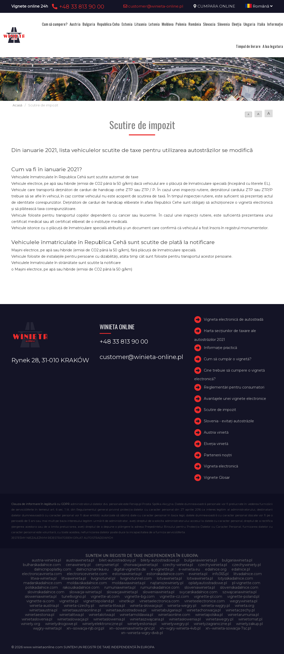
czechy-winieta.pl (178, 564)
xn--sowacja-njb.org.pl (85, 628)
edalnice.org (215, 569)
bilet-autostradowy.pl (117, 560)
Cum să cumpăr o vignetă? (227, 359)
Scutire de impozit (220, 409)
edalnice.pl (241, 569)
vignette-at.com (105, 596)
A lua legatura (273, 46)
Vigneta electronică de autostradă (233, 319)
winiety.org (30, 623)
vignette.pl (68, 601)
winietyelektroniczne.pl (102, 623)
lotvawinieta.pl (169, 578)
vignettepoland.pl (98, 601)
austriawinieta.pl (80, 560)
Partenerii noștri (218, 455)
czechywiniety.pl (246, 564)
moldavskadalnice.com (87, 583)
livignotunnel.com (136, 578)
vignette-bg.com (140, 596)
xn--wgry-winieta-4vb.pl (180, 628)
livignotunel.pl (103, 578)
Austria (75, 24)
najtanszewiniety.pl (166, 583)
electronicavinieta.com (42, 574)
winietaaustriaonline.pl (81, 610)
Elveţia (236, 24)
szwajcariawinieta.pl (239, 592)
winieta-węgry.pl (215, 605)
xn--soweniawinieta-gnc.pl (132, 628)
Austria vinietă (216, 432)
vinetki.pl (126, 601)
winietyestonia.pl (141, 623)
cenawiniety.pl (78, 564)
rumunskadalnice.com (159, 587)
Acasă (17, 105)
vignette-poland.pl (243, 596)
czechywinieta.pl (212, 564)
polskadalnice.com (41, 587)
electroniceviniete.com (87, 574)
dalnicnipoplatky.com (52, 569)
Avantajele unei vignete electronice (235, 398)
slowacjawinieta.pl (122, 592)
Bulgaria (88, 24)
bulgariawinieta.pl (237, 560)
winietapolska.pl (209, 614)
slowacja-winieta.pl (85, 592)
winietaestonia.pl (39, 614)
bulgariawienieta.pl (200, 560)
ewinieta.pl (198, 574)
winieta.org (244, 605)
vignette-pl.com (208, 596)
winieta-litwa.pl (112, 605)
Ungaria (249, 24)
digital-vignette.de (130, 569)
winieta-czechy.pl (79, 605)
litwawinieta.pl (74, 578)
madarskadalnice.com (42, 583)
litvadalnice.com (248, 574)
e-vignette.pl (162, 569)
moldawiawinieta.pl (128, 583)
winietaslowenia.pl (109, 619)
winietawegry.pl (219, 619)
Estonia (127, 24)
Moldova (168, 24)
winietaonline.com (174, 614)
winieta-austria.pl (44, 605)
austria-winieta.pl (46, 560)
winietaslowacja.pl (72, 619)
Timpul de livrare (248, 46)
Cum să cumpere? (55, 24)
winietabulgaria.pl (166, 610)
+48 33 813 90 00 (77, 6)
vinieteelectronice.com (204, 601)
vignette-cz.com (174, 596)
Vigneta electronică (221, 466)
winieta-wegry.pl (181, 605)
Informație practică (220, 347)
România (194, 24)
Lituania (140, 24)
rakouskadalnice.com (81, 587)
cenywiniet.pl (107, 564)
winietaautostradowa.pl (126, 610)
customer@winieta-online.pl (153, 6)
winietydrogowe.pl (61, 623)
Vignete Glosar (217, 477)
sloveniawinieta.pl (199, 587)
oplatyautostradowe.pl (207, 583)
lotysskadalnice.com (235, 578)
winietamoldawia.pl (136, 614)
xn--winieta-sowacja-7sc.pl (228, 628)
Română (259, 6)
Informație (275, 24)
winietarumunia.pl (243, 614)
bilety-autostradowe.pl (160, 560)
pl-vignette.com (246, 583)
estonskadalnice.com (165, 574)
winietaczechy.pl (240, 610)
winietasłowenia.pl (185, 619)
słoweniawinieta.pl (40, 596)
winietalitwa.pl (71, 614)
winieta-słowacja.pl (146, 605)
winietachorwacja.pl (204, 610)
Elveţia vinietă (216, 443)
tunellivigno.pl (74, 596)
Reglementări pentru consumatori (234, 387)
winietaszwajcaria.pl (147, 619)
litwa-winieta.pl (43, 578)
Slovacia (209, 24)
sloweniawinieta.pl (158, 592)
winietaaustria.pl (43, 610)
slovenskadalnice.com (239, 587)
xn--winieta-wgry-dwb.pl (142, 633)
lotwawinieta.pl (200, 578)
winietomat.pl (250, 619)
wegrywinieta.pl (243, 601)
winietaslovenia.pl (37, 619)
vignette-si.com (40, 601)
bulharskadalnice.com (42, 564)
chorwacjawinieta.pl (141, 564)
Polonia (181, 24)
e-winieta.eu (189, 569)
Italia (261, 24)
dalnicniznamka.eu (92, 569)
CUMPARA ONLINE (216, 6)
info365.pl (220, 574)
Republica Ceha (108, 24)
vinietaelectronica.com (159, 601)
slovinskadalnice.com (45, 592)
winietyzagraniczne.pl (212, 623)
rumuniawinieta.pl (119, 587)
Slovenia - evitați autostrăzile (229, 421)
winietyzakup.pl (249, 623)
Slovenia (223, 24)
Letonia (154, 24)
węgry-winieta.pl (47, 628)
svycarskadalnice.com (198, 592)
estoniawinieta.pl (126, 574)
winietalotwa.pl (102, 614)
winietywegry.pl (175, 623)
